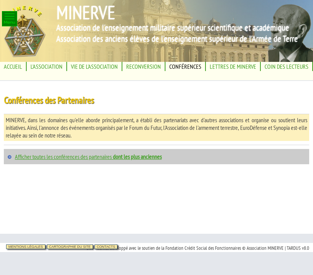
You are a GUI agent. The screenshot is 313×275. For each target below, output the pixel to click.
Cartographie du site (70, 247)
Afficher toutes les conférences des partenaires (88, 156)
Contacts (106, 247)
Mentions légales (25, 247)
